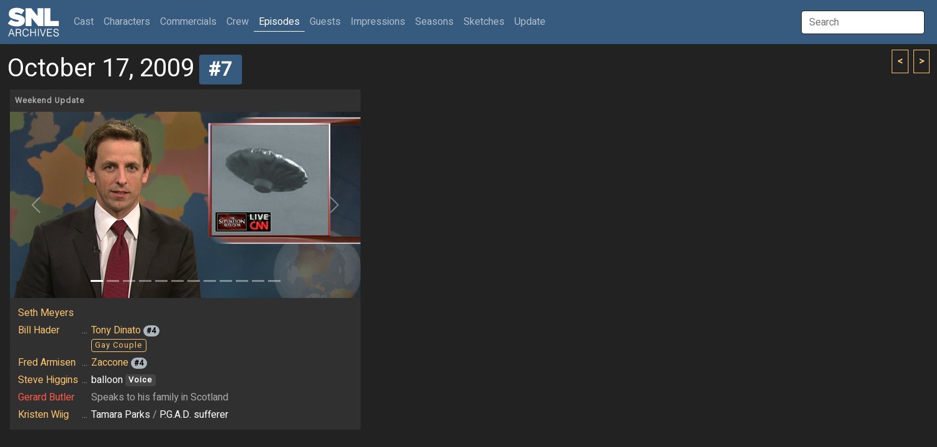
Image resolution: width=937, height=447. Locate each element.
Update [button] (529, 21)
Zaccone (109, 362)
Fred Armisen (47, 362)
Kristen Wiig (43, 414)
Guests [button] (325, 21)
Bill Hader (39, 330)
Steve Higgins (48, 379)
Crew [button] (237, 21)
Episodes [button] (279, 21)
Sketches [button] (484, 21)
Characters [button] (127, 21)
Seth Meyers (46, 312)
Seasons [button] (434, 21)
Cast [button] (86, 21)
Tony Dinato (116, 330)
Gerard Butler (46, 397)
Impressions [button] (378, 21)
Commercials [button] (188, 21)
